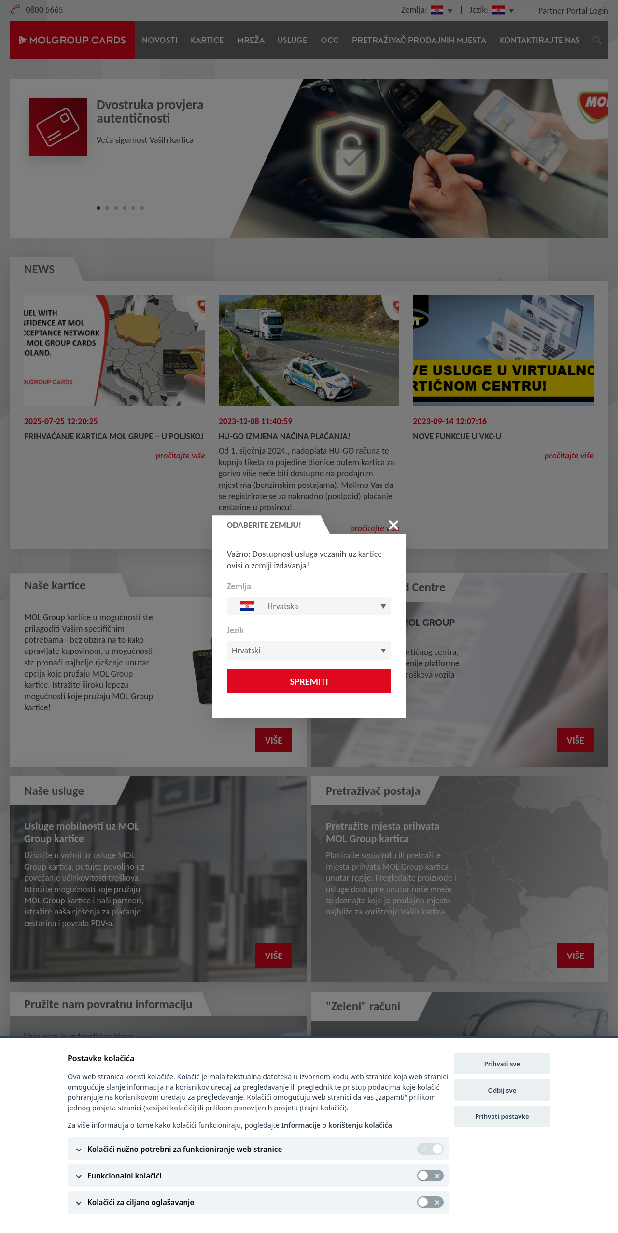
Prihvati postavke (502, 1116)
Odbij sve (502, 1090)
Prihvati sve (502, 1063)
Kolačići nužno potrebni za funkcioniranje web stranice (184, 1149)
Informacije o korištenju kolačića (336, 1125)
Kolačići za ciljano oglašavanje (140, 1202)
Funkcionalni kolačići (124, 1175)
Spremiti (309, 681)
